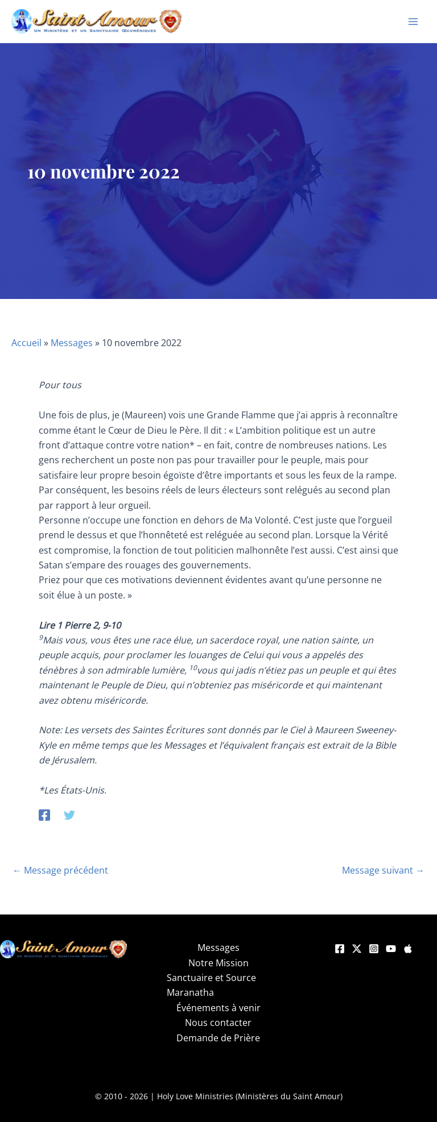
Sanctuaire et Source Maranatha (211, 985)
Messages (72, 342)
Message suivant (383, 870)
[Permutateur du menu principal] (413, 21)
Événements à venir (218, 1008)
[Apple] (408, 949)
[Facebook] (44, 814)
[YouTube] (391, 949)
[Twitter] (69, 814)
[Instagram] (374, 949)
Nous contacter (218, 1022)
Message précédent (60, 870)
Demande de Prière (218, 1038)
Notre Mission (218, 963)
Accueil (26, 342)
